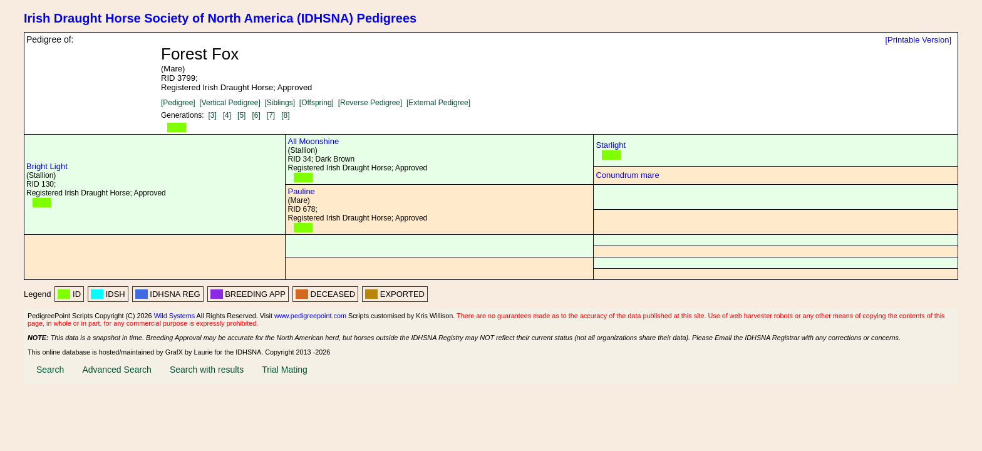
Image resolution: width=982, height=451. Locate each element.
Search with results (207, 370)
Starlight (611, 145)
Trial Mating (285, 370)
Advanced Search (117, 370)
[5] (241, 115)
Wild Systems (174, 315)
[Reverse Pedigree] (370, 102)
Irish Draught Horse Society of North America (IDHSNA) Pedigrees (220, 18)
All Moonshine (313, 141)
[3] (212, 115)
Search (50, 370)
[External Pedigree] (438, 102)
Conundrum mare (627, 175)
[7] (271, 115)
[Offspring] (316, 102)
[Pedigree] (178, 102)
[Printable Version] (918, 39)
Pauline (300, 191)
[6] (256, 115)
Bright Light (47, 166)
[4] (227, 115)
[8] (285, 115)
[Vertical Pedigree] (229, 102)
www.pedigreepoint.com (310, 315)
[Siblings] (279, 102)
